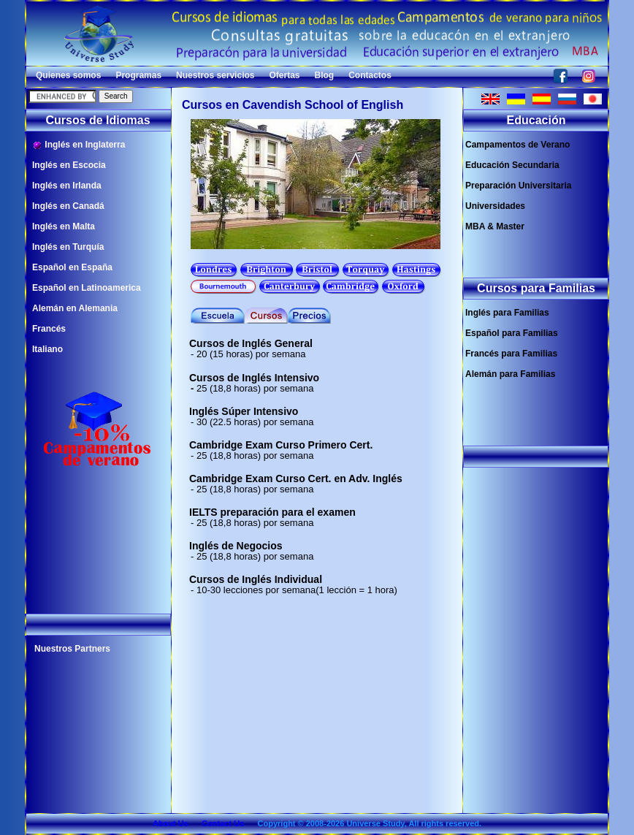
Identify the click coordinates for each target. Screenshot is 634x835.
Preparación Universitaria (518, 185)
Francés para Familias (511, 353)
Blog (325, 75)
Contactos (370, 75)
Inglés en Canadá (68, 206)
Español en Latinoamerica (86, 288)
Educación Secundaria (512, 165)
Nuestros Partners (72, 649)
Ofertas (284, 75)
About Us (170, 823)
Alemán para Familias (510, 374)
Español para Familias (511, 333)
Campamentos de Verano (517, 145)
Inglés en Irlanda (67, 185)
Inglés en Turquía (68, 247)
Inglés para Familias (507, 313)
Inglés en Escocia (69, 165)
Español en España (72, 267)
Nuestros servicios (215, 75)
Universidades (495, 206)
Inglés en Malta (63, 226)
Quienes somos (68, 75)
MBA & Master (494, 226)
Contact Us (223, 823)
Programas (138, 75)
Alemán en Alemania (75, 308)
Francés (49, 329)
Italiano (47, 349)
